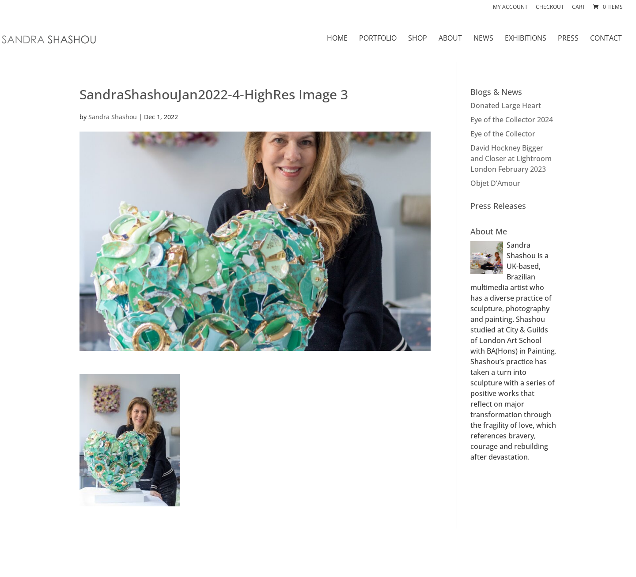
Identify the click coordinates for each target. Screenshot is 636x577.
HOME (337, 39)
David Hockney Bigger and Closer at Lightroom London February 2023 (511, 158)
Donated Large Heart (505, 105)
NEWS (483, 39)
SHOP (417, 39)
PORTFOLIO (378, 39)
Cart (578, 7)
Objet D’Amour (495, 183)
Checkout (550, 7)
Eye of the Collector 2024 (511, 119)
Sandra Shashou (112, 117)
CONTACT (606, 39)
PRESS (568, 39)
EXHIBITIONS (525, 39)
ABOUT (450, 39)
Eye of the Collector (502, 134)
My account (510, 7)
